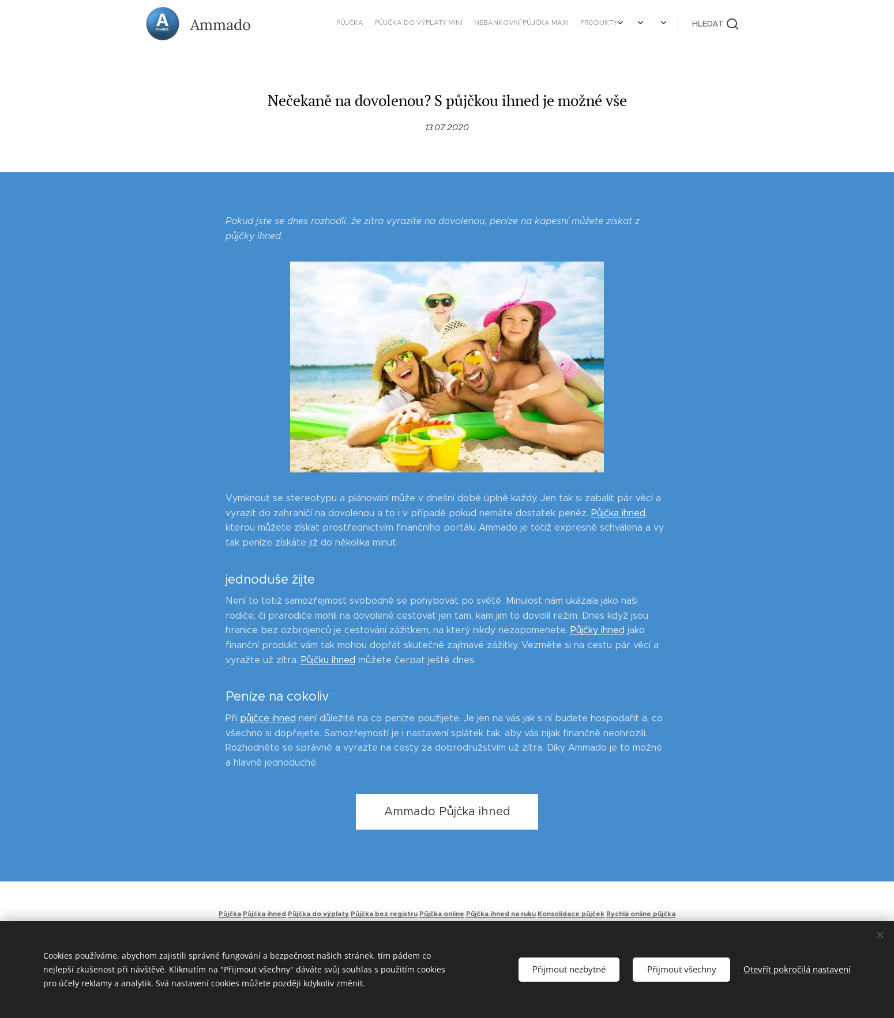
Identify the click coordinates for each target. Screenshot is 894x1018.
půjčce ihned (268, 718)
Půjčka (230, 914)
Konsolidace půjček (571, 914)
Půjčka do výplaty (318, 914)
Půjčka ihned (618, 513)
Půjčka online (441, 914)
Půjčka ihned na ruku (501, 914)
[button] (715, 23)
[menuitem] (506, 23)
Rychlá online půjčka (640, 914)
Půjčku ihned (328, 659)
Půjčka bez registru (384, 914)
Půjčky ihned (597, 630)
